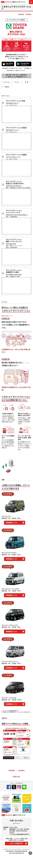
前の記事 (21, 14)
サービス (16, 82)
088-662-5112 (16, 823)
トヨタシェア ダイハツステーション (16, 7)
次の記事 (28, 14)
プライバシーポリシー (9, 849)
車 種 (25, 82)
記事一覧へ (17, 776)
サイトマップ (26, 849)
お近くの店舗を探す (16, 843)
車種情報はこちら (11, 523)
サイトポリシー (18, 849)
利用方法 (6, 87)
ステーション (6, 82)
